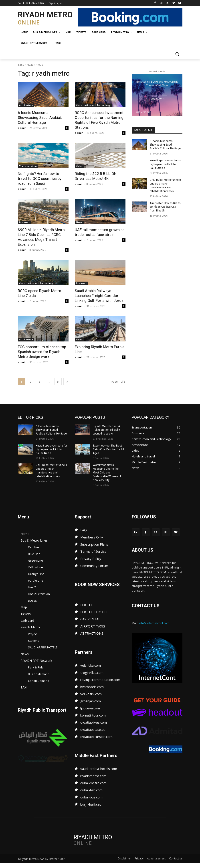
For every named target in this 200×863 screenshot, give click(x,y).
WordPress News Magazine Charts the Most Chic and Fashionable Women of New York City (107, 472)
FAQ (83, 530)
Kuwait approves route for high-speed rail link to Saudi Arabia (165, 164)
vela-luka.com (90, 665)
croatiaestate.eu (92, 729)
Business (24, 222)
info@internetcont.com (154, 623)
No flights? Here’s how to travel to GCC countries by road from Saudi (39, 178)
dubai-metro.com (93, 783)
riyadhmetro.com (93, 776)
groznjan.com (90, 701)
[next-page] (67, 381)
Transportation (28, 166)
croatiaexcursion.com (96, 736)
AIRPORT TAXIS (92, 626)
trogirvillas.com (91, 672)
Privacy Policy (90, 558)
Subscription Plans (94, 544)
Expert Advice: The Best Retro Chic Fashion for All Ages (108, 449)
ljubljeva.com (90, 708)
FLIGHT (86, 605)
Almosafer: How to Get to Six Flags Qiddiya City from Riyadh (165, 207)
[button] (177, 54)
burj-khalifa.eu (90, 804)
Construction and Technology (93, 105)
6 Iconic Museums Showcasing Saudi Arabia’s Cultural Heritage (40, 117)
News (79, 222)
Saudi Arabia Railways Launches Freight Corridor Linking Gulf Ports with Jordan (100, 295)
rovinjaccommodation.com (100, 679)
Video (79, 166)
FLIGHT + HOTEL (93, 612)
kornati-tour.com (93, 715)
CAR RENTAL (90, 619)
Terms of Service (93, 551)
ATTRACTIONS (91, 633)
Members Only (91, 537)
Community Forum (94, 565)
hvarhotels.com (92, 686)
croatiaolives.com (93, 722)
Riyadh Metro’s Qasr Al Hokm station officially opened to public (107, 430)
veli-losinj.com (91, 694)
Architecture (26, 105)
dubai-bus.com (91, 797)
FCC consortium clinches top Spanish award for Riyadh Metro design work (42, 352)
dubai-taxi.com (91, 790)
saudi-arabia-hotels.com (98, 768)
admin (22, 128)
